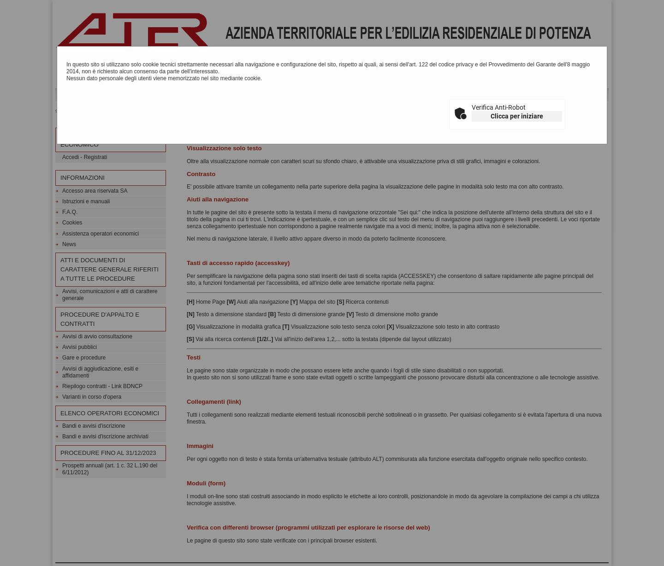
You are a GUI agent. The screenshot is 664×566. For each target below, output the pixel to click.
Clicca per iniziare (517, 116)
